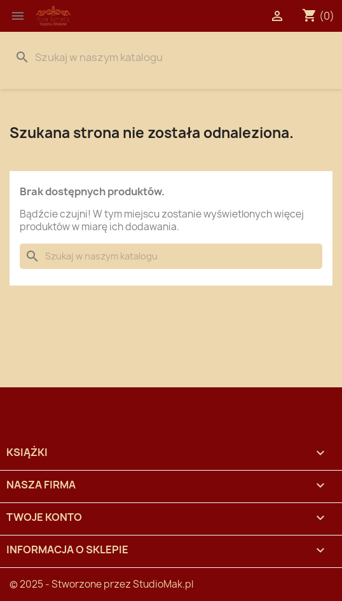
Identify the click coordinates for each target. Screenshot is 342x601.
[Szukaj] (171, 57)
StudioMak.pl (163, 584)
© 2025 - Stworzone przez (71, 584)
